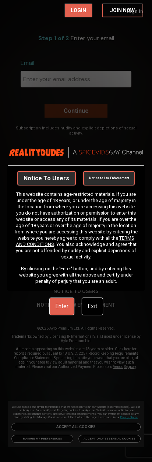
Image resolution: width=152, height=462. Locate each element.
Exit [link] (92, 306)
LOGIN (78, 10)
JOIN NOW (122, 10)
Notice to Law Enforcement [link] (109, 178)
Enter (61, 306)
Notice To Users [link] (46, 178)
